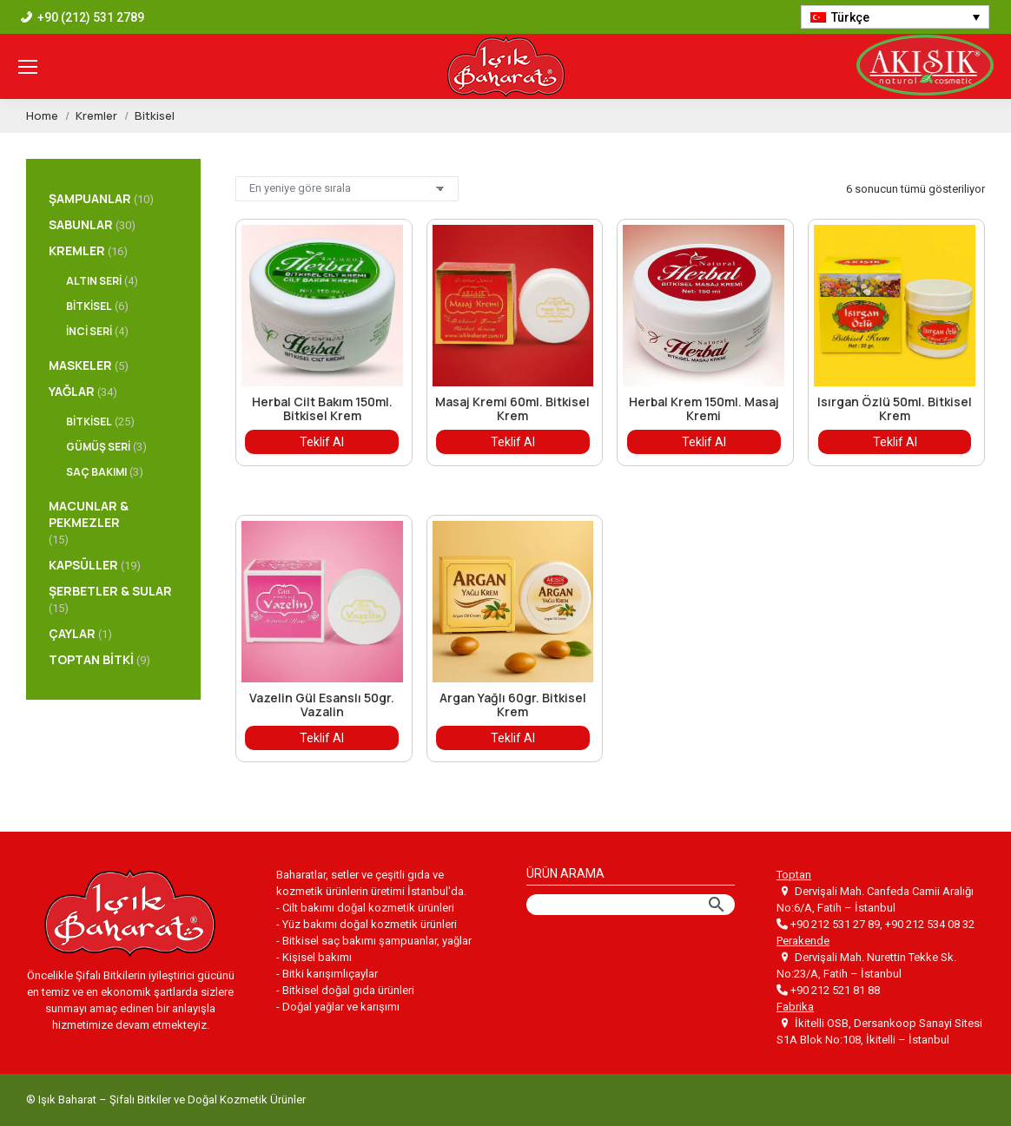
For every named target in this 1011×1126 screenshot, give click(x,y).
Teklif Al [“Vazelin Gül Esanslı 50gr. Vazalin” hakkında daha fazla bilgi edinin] (322, 738)
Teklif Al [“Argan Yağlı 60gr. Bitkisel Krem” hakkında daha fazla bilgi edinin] (513, 738)
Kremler (77, 250)
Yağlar (72, 391)
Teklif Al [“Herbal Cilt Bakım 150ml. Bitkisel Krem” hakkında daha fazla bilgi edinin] (322, 442)
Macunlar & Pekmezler (89, 513)
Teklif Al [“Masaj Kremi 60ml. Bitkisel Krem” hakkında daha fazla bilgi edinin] (513, 442)
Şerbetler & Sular (110, 591)
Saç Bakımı (96, 471)
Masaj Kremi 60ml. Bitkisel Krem (512, 408)
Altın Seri (94, 280)
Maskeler (80, 365)
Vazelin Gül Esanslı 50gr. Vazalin (321, 704)
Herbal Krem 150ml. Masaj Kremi (704, 408)
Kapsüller (83, 564)
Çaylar (72, 633)
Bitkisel (89, 306)
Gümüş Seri (98, 446)
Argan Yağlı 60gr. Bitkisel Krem (512, 704)
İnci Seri (89, 331)
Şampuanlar (90, 198)
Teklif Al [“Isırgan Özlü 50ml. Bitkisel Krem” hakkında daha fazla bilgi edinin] (895, 442)
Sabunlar (81, 224)
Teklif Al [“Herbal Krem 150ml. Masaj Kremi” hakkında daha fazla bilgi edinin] (704, 442)
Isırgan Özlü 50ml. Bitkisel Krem (894, 408)
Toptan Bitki (91, 659)
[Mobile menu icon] (27, 66)
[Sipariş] (347, 188)
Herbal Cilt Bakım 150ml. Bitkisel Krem (322, 408)
